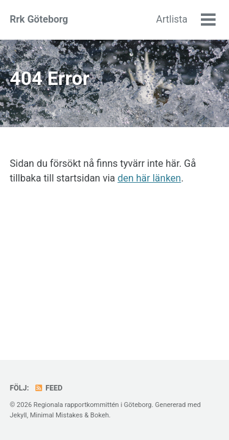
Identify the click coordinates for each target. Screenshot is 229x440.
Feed (48, 388)
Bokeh (99, 415)
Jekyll (18, 415)
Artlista (171, 19)
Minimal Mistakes (56, 415)
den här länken (149, 178)
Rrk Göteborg (39, 19)
